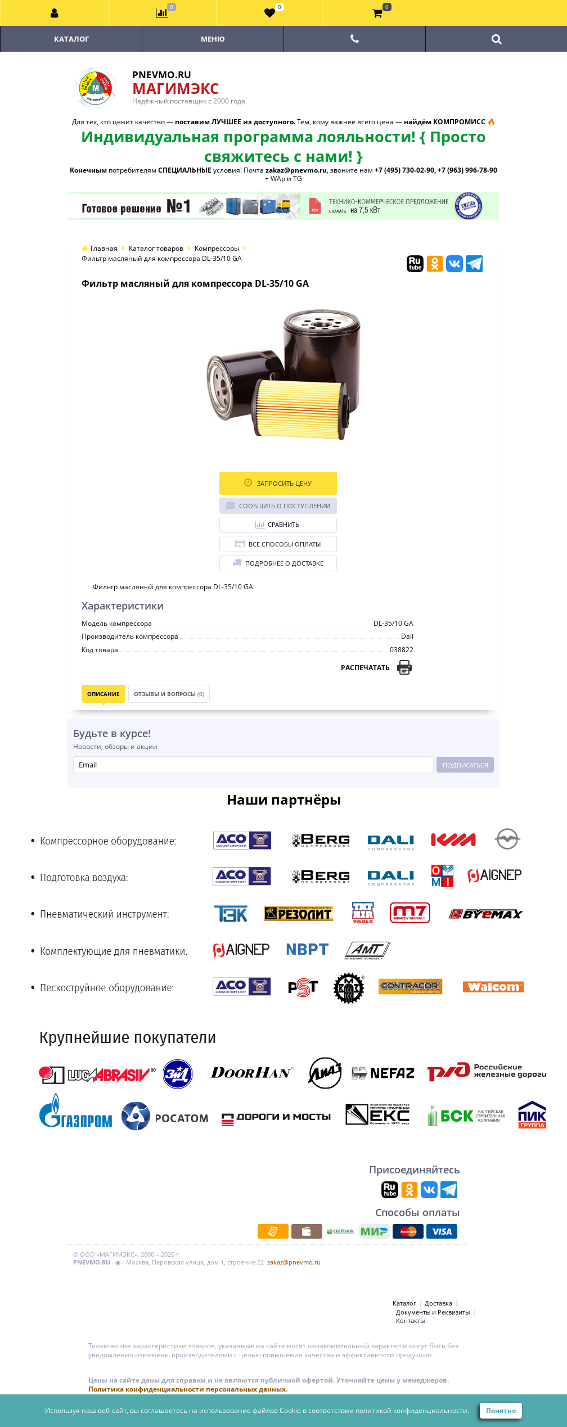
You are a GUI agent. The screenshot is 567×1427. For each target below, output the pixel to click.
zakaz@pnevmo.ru (294, 1262)
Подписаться (465, 765)
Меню (213, 39)
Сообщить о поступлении (278, 505)
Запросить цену (278, 482)
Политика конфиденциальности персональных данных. (187, 1389)
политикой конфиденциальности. (412, 1410)
